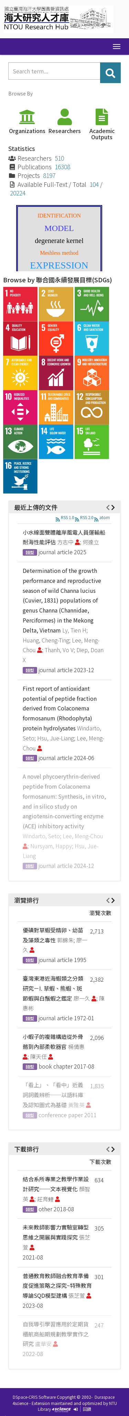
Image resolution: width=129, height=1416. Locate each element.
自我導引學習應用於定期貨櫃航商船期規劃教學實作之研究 (56, 1334)
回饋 (87, 1409)
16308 (62, 166)
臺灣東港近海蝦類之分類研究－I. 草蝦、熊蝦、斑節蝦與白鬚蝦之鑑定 (53, 988)
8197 (49, 175)
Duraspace (105, 1397)
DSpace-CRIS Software (34, 1397)
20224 (17, 193)
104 (94, 184)
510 (59, 158)
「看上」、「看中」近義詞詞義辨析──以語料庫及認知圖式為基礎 (53, 1095)
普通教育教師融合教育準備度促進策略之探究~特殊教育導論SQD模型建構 (57, 1286)
